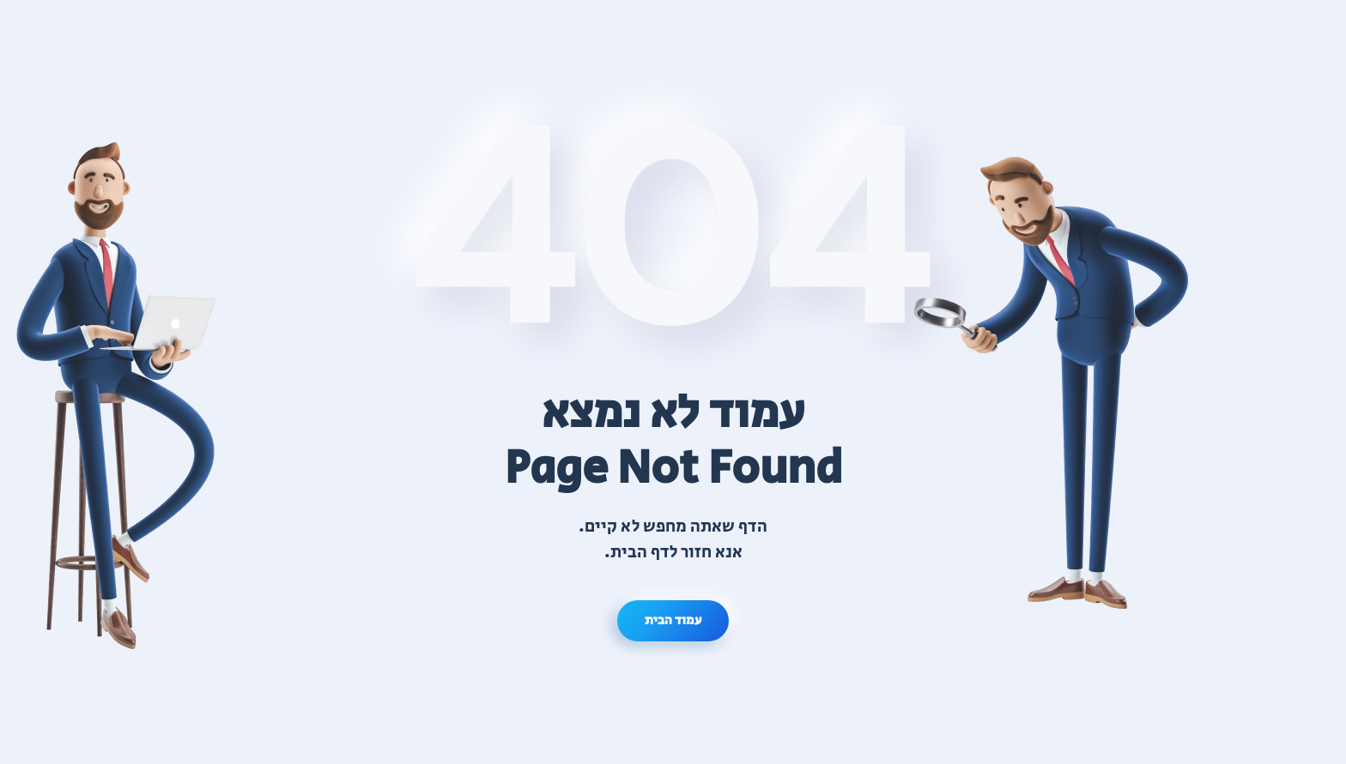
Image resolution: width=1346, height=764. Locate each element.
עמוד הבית (673, 620)
